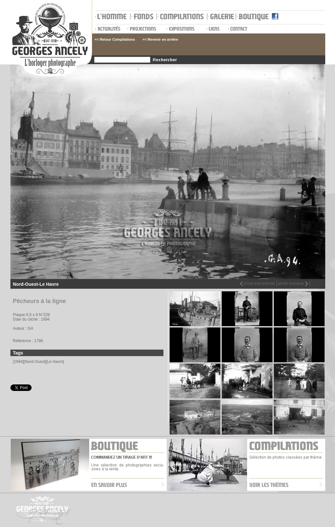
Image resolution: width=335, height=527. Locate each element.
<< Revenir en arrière (160, 39)
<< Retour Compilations (115, 39)
